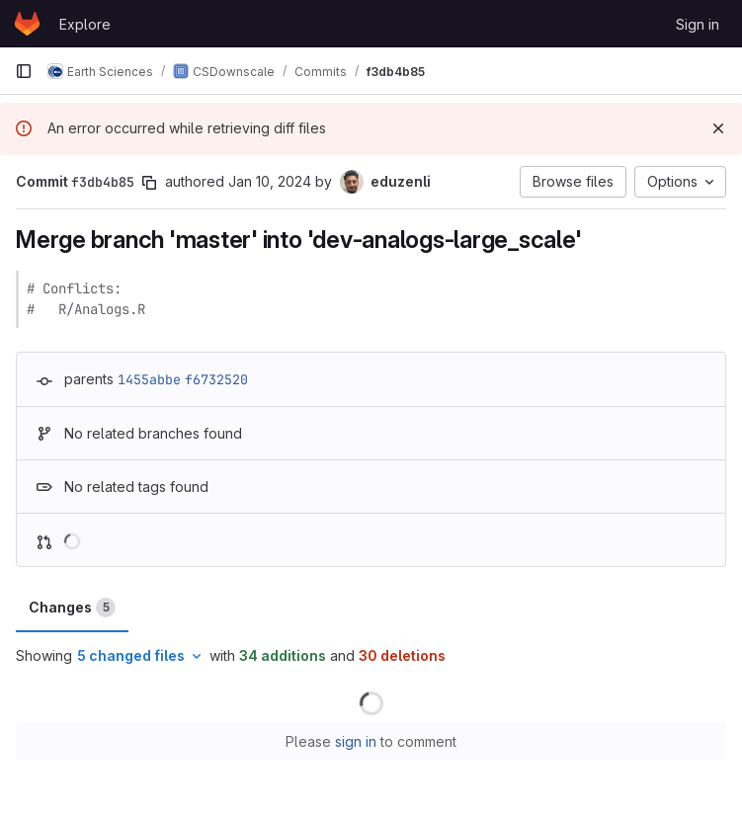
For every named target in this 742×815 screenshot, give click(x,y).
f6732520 (216, 379)
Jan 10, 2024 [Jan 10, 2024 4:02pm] (269, 181)
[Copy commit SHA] (149, 183)
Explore (85, 24)
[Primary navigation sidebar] (24, 71)
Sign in (697, 24)
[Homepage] (27, 24)
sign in (355, 741)
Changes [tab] (72, 607)
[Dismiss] (718, 128)
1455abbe (149, 379)
